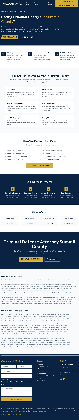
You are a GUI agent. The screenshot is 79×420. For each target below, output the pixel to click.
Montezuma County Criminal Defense (43, 336)
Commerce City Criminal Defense (37, 286)
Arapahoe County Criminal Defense (43, 314)
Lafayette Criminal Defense (21, 295)
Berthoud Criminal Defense (20, 301)
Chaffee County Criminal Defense (9, 318)
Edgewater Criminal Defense (23, 288)
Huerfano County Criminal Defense (9, 329)
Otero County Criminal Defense (25, 338)
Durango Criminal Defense (7, 305)
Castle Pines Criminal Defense (49, 292)
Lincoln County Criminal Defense (27, 333)
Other (3, 384)
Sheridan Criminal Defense (64, 288)
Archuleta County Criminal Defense (60, 314)
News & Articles (41, 380)
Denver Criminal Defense (7, 280)
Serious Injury (14, 381)
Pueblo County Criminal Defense (58, 340)
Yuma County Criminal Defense (58, 346)
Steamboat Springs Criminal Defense (62, 303)
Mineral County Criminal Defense (9, 336)
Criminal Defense (26, 381)
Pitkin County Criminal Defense (25, 340)
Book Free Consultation (31, 259)
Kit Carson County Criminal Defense (10, 331)
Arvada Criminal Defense (7, 282)
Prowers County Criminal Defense (41, 340)
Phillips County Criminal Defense (9, 340)
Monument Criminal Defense (8, 299)
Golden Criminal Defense (37, 288)
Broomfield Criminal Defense (8, 286)
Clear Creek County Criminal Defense (45, 318)
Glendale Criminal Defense (57, 290)
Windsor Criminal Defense (40, 299)
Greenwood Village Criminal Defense (23, 290)
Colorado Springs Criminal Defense (34, 280)
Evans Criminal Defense (52, 299)
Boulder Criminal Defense (62, 282)
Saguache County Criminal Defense (61, 342)
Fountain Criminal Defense (35, 297)
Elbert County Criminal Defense (25, 325)
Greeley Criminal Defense (7, 284)
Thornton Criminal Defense (64, 280)
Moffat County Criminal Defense (25, 336)
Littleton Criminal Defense (7, 290)
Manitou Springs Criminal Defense (50, 297)
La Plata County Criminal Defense (27, 331)
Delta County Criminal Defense (58, 320)
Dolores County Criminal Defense (26, 323)
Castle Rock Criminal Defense (35, 292)
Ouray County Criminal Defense (41, 338)
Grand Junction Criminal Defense (64, 284)
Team (44, 3)
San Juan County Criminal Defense (9, 344)
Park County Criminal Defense (57, 338)
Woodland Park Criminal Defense (67, 297)
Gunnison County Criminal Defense (41, 327)
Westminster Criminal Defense (21, 282)
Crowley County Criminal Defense (26, 320)
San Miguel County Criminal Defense (27, 344)
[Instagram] (61, 379)
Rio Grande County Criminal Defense (28, 342)
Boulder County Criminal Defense (40, 316)
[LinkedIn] (64, 379)
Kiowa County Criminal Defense (61, 329)
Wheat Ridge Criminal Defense (8, 288)
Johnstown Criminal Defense (66, 299)
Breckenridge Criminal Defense (44, 303)
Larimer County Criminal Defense (59, 331)
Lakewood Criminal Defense (50, 280)
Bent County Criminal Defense (24, 316)
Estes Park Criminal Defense (34, 301)
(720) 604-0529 (27, 37)
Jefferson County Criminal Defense (44, 329)
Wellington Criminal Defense (64, 301)
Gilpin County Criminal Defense (8, 327)
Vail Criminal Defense (19, 303)
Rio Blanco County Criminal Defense (10, 342)
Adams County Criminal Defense (9, 314)
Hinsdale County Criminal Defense (59, 327)
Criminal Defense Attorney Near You (46, 375)
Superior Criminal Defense (46, 295)
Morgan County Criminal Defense (9, 338)
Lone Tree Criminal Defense (8, 292)
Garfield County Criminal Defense (59, 325)
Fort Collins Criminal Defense (49, 284)
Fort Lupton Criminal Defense (49, 301)
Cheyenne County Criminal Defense (26, 318)
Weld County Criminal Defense (43, 346)
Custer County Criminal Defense (43, 320)
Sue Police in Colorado (43, 366)
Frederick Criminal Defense (7, 297)
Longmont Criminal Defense (21, 284)
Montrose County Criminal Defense (61, 336)
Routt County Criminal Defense (45, 342)
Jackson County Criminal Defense (27, 329)
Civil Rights (5, 381)
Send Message (16, 399)
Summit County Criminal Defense (62, 344)
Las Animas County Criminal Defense (10, 333)
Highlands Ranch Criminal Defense (66, 292)
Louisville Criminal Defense (7, 295)
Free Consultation (10, 37)
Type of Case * (4, 379)
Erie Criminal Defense (34, 295)
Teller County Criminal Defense (8, 346)
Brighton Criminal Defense (22, 286)
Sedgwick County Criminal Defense (45, 344)
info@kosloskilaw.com (66, 368)
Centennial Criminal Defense (49, 282)
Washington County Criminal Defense (26, 346)
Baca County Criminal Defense (8, 316)
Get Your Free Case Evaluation (39, 165)
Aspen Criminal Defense (31, 303)
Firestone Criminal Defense (21, 297)
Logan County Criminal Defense (43, 333)
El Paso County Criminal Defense (9, 325)
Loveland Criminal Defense (34, 284)
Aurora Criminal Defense (20, 280)
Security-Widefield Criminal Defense (24, 299)
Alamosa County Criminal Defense (26, 314)
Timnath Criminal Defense (7, 303)
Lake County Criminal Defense (43, 331)
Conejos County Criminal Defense (63, 318)
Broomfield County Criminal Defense (57, 316)
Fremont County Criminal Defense (42, 325)
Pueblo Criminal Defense (35, 282)
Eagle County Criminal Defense (58, 323)
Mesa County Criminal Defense (59, 333)
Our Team (39, 378)
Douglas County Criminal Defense (42, 323)
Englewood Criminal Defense (51, 288)
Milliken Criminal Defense (7, 301)
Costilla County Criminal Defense (9, 320)
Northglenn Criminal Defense (53, 286)
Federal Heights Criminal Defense (68, 286)
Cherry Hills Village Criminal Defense (41, 290)
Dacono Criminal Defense (59, 295)
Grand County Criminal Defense (24, 327)
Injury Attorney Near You (44, 371)
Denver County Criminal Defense (9, 323)
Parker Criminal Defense (21, 292)
